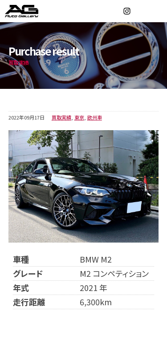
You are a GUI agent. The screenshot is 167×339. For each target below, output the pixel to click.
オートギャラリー (31, 11)
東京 (79, 117)
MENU (156, 11)
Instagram (127, 11)
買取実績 (61, 117)
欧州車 (94, 117)
